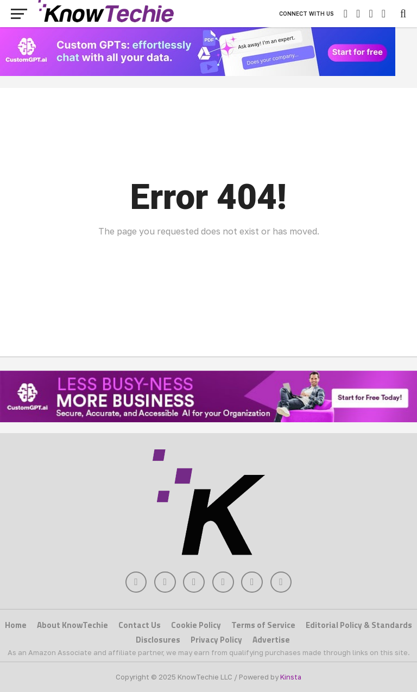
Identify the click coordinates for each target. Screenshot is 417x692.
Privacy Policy (216, 639)
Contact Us (139, 625)
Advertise (271, 639)
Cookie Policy (196, 625)
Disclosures (158, 639)
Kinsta (290, 676)
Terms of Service (263, 625)
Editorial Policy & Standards (359, 625)
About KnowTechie (72, 625)
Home (16, 625)
